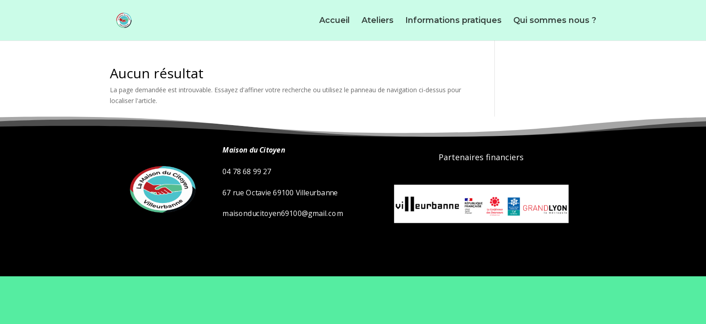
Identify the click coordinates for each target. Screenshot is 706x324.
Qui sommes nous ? (554, 21)
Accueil (334, 21)
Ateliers (378, 21)
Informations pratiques (453, 21)
